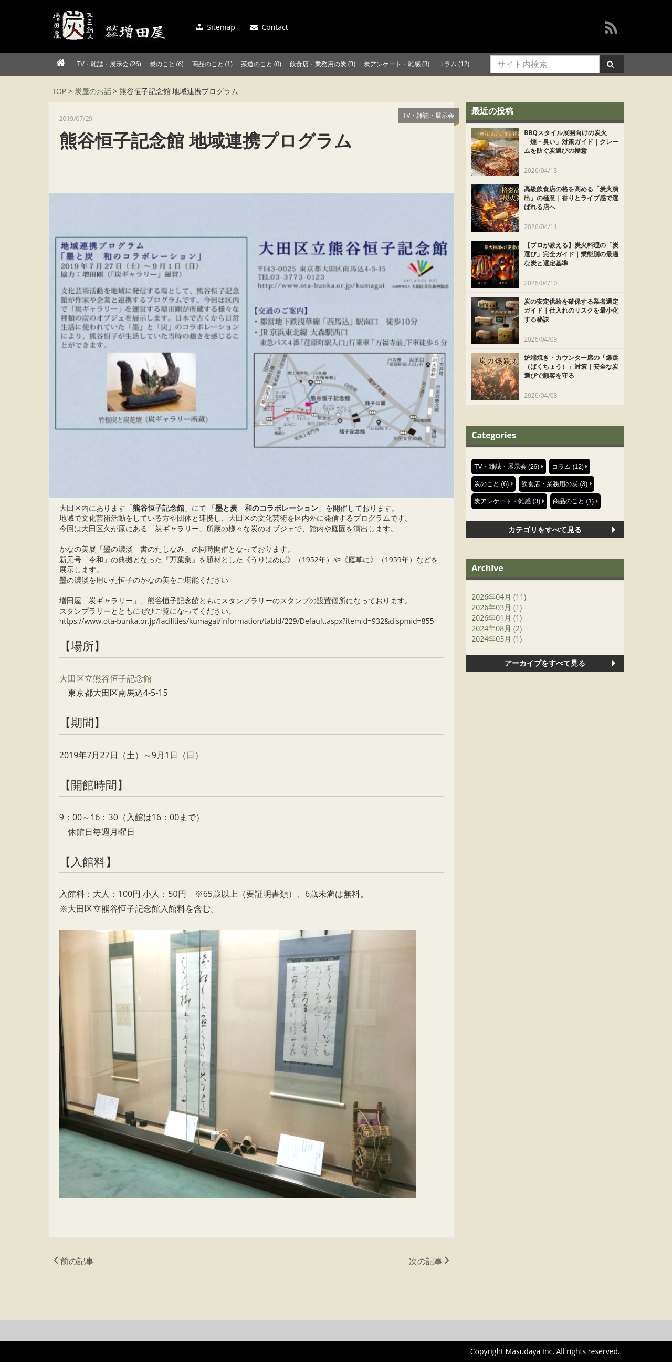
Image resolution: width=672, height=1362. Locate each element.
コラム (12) (453, 63)
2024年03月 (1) (496, 639)
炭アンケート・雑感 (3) (396, 63)
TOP (59, 91)
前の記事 (74, 1261)
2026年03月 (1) (496, 607)
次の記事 (429, 1261)
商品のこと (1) (212, 63)
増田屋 (111, 26)
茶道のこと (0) (261, 63)
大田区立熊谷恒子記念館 (105, 678)
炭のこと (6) (167, 63)
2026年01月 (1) (496, 618)
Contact (269, 27)
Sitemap (215, 27)
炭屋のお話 (93, 91)
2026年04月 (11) (498, 597)
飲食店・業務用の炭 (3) (322, 63)
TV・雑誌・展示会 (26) (109, 63)
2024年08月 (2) (496, 628)
